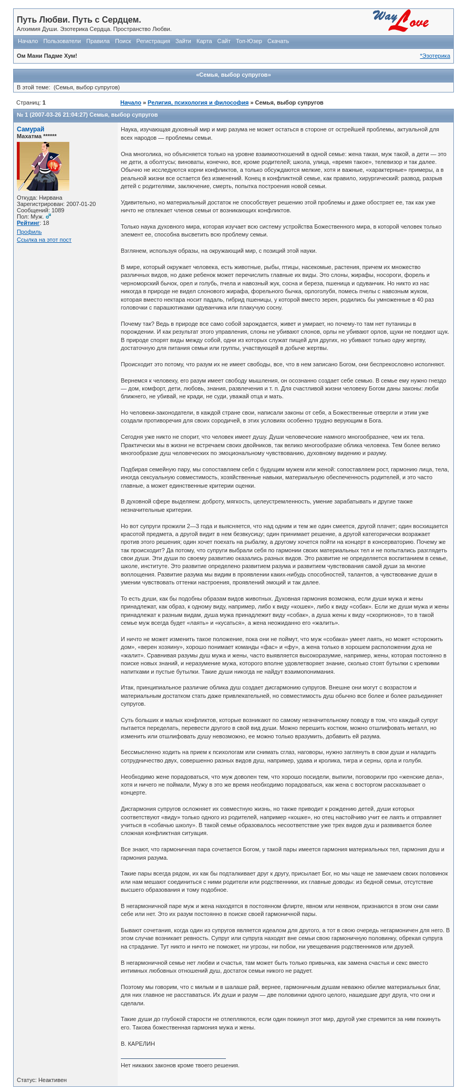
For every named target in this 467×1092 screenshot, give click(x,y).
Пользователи (62, 41)
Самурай (31, 129)
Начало (28, 41)
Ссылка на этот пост (44, 239)
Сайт (224, 41)
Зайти (183, 41)
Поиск (123, 41)
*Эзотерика (435, 56)
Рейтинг (28, 223)
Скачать (278, 41)
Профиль (29, 232)
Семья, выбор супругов (123, 114)
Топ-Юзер (249, 41)
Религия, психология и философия (198, 102)
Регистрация (153, 41)
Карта (204, 41)
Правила (98, 41)
